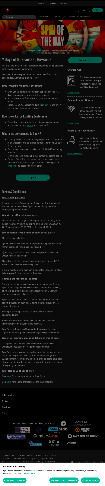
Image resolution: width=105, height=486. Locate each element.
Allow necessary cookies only (64, 480)
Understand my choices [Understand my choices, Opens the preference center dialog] (14, 480)
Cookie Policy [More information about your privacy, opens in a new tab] (29, 473)
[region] (52, 474)
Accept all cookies (90, 480)
